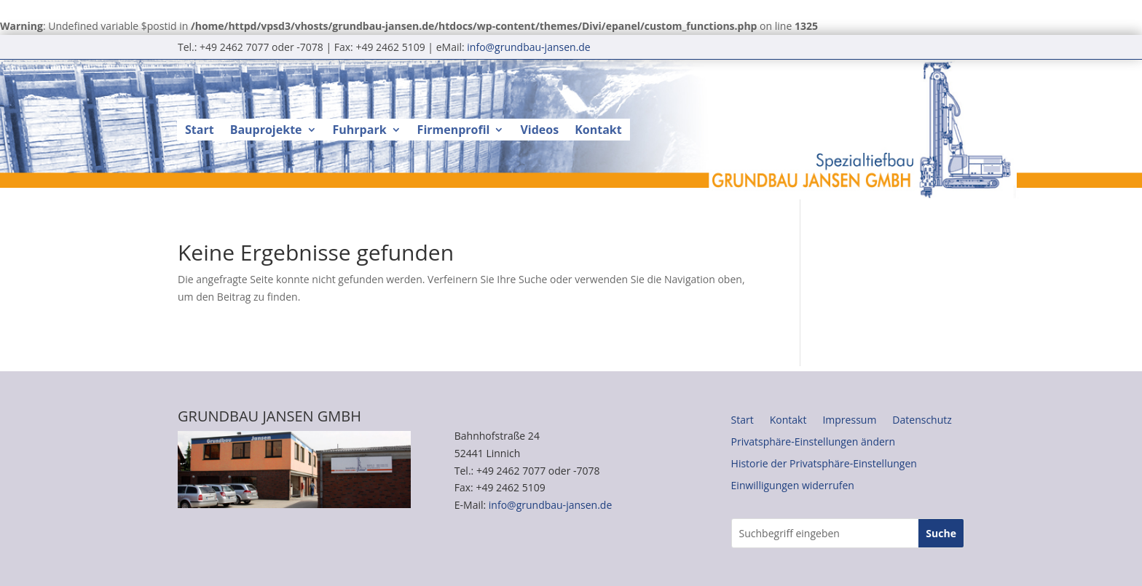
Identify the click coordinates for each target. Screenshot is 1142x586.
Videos (539, 131)
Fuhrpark (360, 131)
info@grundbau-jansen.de (528, 47)
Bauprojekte (266, 131)
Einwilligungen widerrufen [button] (792, 486)
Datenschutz (921, 421)
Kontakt (598, 131)
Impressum (849, 421)
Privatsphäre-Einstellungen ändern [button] (813, 442)
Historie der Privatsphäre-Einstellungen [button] (824, 464)
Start (199, 131)
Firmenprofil (453, 131)
